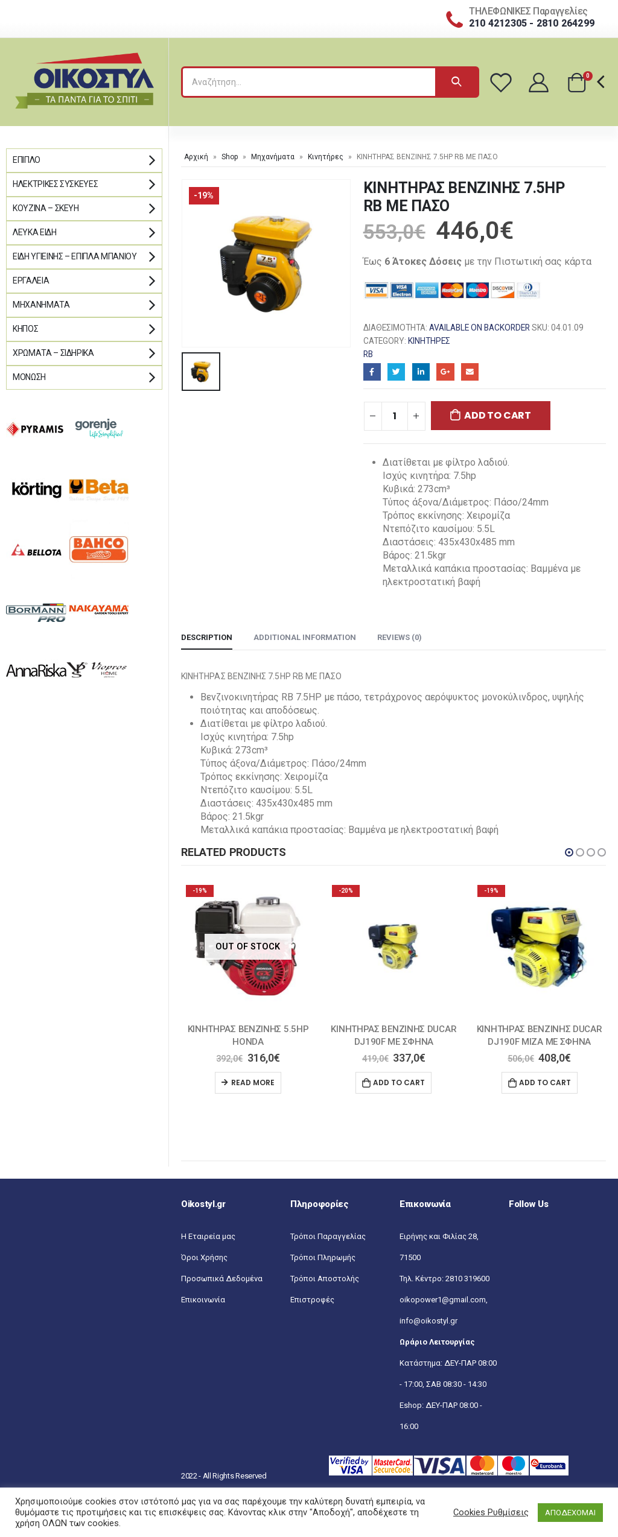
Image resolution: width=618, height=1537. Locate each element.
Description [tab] (206, 637)
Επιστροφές (312, 1299)
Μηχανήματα (273, 157)
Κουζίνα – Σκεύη (46, 208)
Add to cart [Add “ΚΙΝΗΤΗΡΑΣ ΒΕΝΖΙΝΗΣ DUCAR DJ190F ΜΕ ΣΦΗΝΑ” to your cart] (399, 1082)
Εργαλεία (31, 280)
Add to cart (497, 415)
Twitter (396, 372)
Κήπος (25, 329)
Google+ (445, 372)
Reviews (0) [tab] (399, 637)
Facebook (372, 372)
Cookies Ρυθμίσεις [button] (491, 1512)
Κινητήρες (325, 157)
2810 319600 (467, 1278)
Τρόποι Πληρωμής (322, 1257)
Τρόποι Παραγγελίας (328, 1236)
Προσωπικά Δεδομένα (222, 1278)
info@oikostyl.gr (428, 1320)
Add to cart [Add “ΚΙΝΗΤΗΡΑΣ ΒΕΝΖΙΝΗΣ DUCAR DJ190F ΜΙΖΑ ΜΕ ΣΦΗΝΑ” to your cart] (545, 1082)
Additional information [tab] (304, 637)
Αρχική (196, 157)
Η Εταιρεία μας (208, 1236)
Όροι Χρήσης (204, 1257)
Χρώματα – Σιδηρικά (53, 353)
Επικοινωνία (203, 1299)
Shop (229, 157)
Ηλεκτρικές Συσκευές (55, 184)
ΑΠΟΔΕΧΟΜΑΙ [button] (570, 1512)
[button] (569, 852)
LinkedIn (421, 372)
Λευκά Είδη (35, 232)
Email (470, 372)
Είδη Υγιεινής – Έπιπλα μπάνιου (75, 256)
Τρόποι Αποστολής (324, 1278)
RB (368, 354)
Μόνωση (29, 377)
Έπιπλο (26, 160)
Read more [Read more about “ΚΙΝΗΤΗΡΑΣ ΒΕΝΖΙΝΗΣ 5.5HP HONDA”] (253, 1082)
